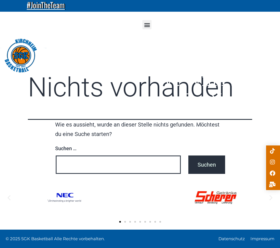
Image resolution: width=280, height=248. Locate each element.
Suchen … (66, 148)
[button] (147, 24)
